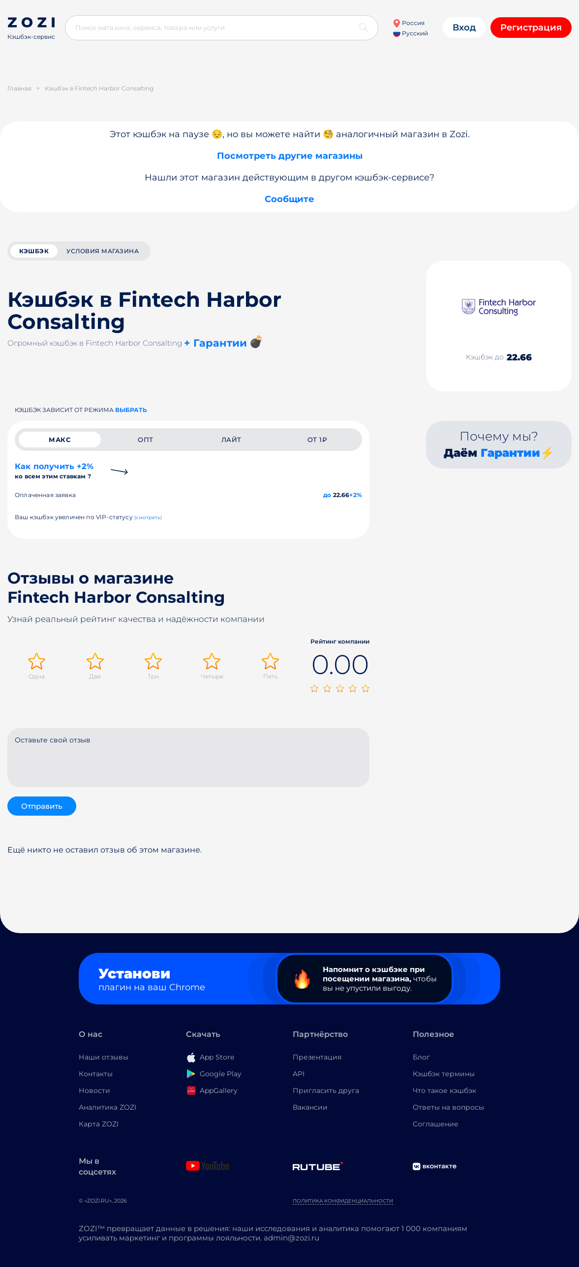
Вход (464, 27)
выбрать (131, 409)
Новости (94, 1090)
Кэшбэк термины (444, 1073)
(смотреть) (148, 517)
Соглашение (435, 1124)
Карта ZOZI (99, 1124)
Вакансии (310, 1107)
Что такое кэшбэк (444, 1090)
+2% (355, 495)
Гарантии (510, 453)
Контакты (96, 1073)
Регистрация (531, 27)
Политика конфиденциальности (343, 1201)
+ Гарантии (215, 343)
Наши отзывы (103, 1057)
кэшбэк (34, 251)
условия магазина (102, 251)
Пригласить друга (326, 1090)
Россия (409, 23)
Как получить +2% (54, 471)
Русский (410, 33)
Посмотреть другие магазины (290, 155)
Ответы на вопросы (448, 1107)
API (299, 1073)
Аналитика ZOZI (107, 1107)
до (327, 495)
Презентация (317, 1057)
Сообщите (289, 199)
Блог (421, 1057)
